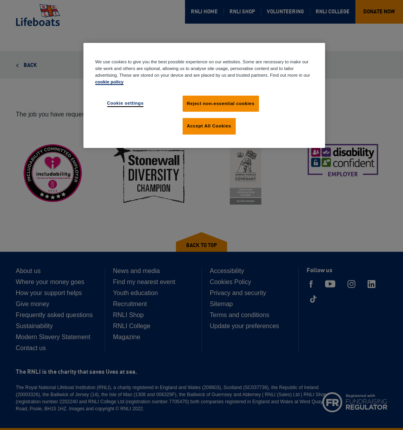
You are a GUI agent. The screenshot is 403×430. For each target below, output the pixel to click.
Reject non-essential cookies (221, 103)
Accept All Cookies (209, 126)
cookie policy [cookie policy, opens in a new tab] (109, 81)
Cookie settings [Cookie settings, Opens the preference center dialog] (125, 103)
